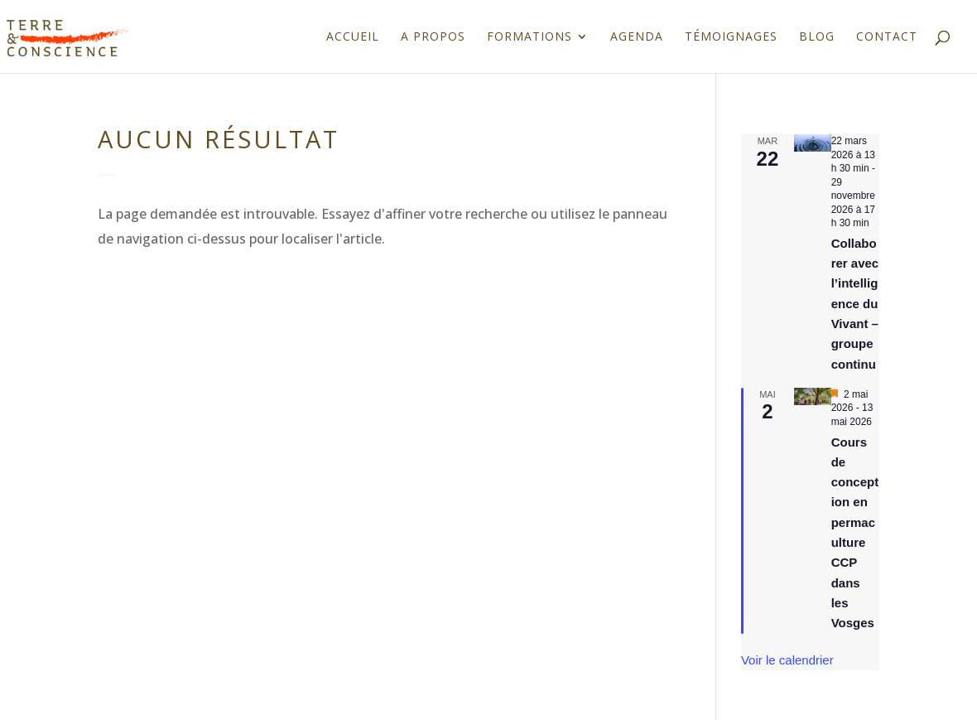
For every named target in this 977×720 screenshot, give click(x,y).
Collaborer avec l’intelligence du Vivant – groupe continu (855, 303)
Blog (817, 37)
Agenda (636, 37)
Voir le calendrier (787, 660)
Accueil (352, 37)
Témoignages (731, 37)
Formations (529, 37)
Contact (886, 37)
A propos (433, 37)
